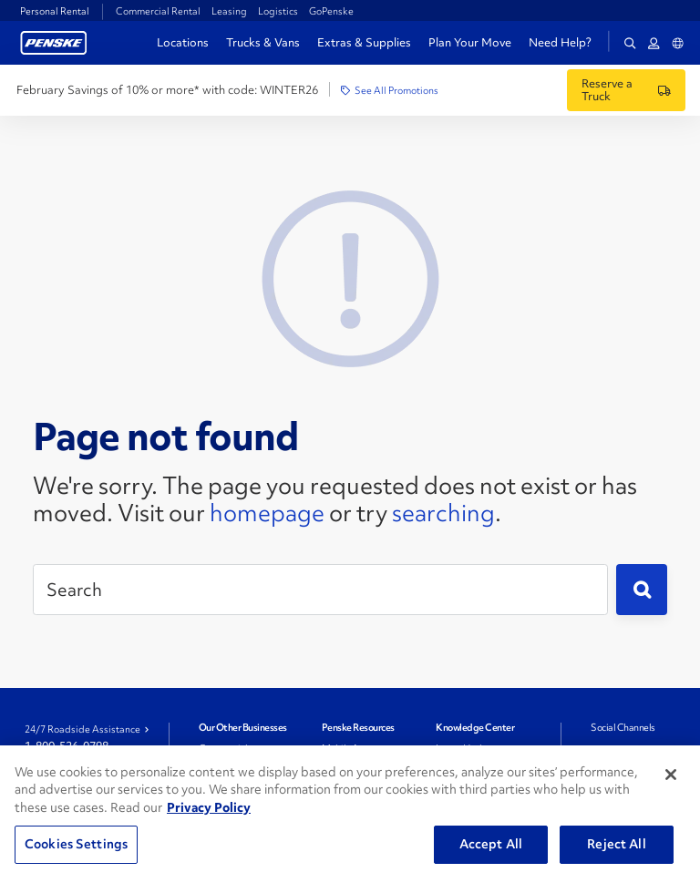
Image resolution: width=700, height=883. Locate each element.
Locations (183, 42)
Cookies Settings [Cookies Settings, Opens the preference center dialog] (76, 844)
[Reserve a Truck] (626, 90)
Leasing (229, 11)
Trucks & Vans (263, 42)
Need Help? (560, 43)
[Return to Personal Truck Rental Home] (54, 40)
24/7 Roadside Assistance (82, 729)
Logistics (278, 11)
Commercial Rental (158, 11)
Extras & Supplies (364, 42)
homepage (267, 513)
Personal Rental (54, 10)
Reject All (616, 844)
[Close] (671, 775)
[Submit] (641, 589)
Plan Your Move (469, 42)
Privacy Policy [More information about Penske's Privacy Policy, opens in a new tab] (209, 807)
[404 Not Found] (350, 276)
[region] (350, 814)
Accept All (490, 844)
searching (443, 513)
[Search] (320, 589)
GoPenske (331, 11)
